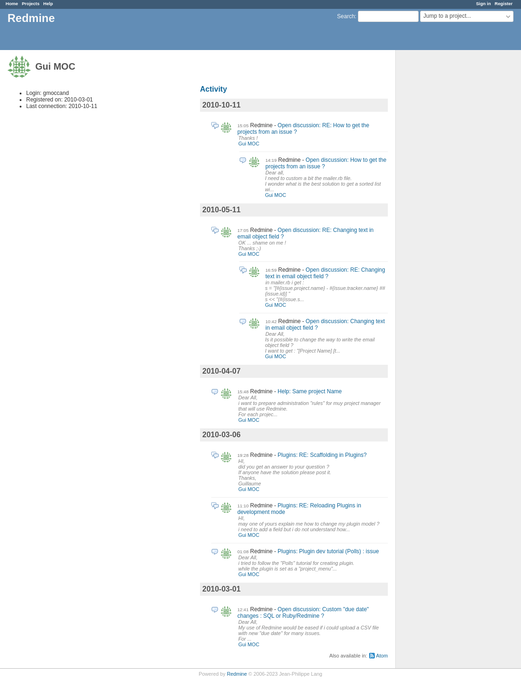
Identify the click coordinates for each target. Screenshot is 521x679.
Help (48, 3)
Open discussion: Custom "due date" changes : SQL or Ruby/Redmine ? (303, 612)
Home (12, 3)
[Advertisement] (442, 197)
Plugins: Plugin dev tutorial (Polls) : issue (328, 551)
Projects (31, 3)
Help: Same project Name (310, 391)
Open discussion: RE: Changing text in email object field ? (325, 273)
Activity (213, 89)
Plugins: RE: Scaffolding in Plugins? (322, 455)
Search (346, 16)
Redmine (237, 674)
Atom (382, 655)
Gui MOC (248, 143)
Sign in (483, 3)
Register (504, 3)
